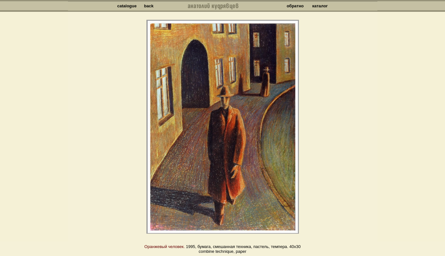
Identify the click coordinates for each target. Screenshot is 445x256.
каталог (320, 6)
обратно (295, 6)
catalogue (127, 6)
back (149, 6)
